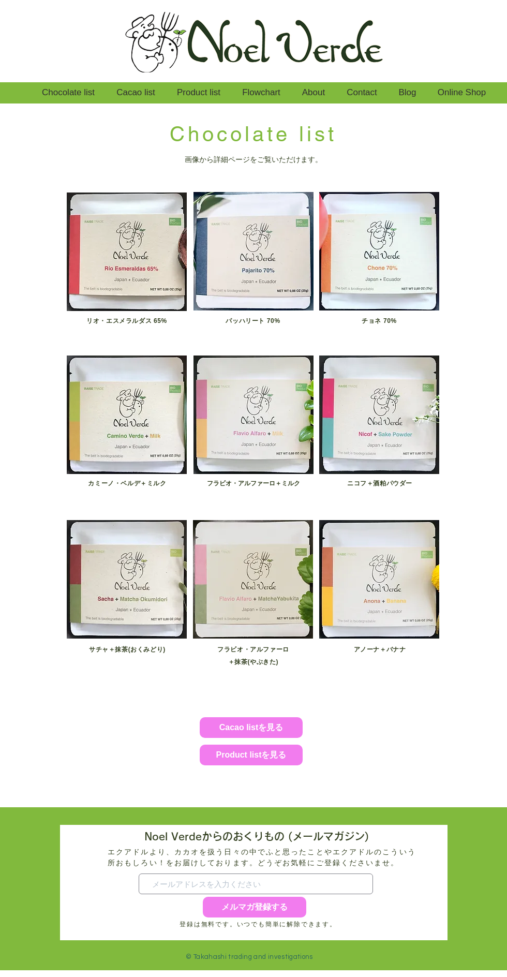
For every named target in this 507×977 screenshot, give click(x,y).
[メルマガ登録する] (254, 907)
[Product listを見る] (251, 755)
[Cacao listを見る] (251, 727)
